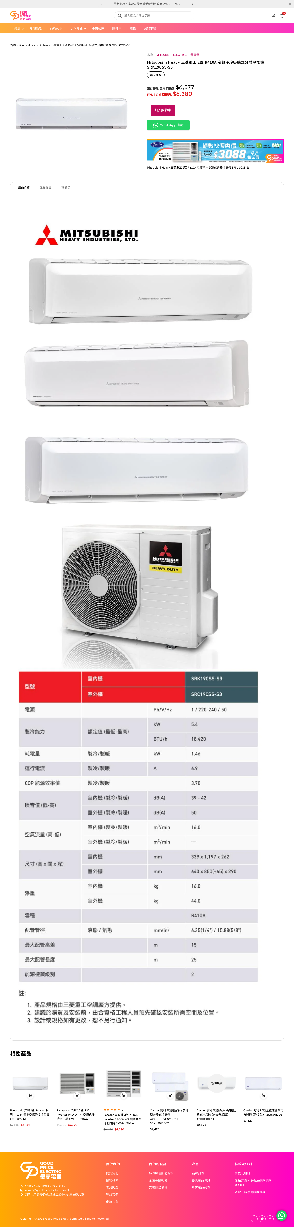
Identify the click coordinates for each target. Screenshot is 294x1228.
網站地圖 (112, 1202)
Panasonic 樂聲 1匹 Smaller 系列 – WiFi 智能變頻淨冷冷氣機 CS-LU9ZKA (29, 1115)
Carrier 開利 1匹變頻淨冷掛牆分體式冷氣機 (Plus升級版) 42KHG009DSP (217, 1115)
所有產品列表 (201, 1188)
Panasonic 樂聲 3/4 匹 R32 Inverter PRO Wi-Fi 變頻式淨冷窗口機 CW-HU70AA (122, 1120)
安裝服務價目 (158, 1188)
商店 (21, 45)
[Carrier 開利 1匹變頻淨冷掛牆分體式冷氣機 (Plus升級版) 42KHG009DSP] (217, 1084)
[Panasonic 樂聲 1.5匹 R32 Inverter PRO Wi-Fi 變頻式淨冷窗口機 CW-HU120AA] (77, 1084)
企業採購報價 (158, 1181)
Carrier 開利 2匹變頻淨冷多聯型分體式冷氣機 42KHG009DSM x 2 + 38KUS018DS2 (169, 1117)
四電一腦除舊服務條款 (250, 1192)
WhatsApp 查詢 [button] (168, 125)
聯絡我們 (112, 1195)
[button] (192, 4)
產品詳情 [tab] (45, 188)
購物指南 (112, 1181)
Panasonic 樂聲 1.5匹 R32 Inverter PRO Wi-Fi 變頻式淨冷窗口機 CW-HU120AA (76, 1115)
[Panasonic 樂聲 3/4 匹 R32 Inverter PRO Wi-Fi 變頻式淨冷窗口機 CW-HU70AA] (124, 1084)
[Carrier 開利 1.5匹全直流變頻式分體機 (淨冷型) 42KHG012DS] (263, 1084)
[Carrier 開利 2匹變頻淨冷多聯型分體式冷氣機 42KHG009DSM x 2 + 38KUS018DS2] (170, 1084)
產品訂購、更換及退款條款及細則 (253, 1183)
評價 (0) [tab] (66, 188)
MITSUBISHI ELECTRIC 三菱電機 (177, 55)
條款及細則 (242, 1174)
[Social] (254, 1219)
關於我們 (112, 1174)
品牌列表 (198, 1174)
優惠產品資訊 (201, 1181)
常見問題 (112, 1188)
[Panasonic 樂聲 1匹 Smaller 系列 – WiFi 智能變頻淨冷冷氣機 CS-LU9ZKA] (30, 1084)
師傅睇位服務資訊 (161, 1174)
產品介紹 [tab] (24, 188)
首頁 (13, 45)
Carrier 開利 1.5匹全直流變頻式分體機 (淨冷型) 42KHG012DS (263, 1113)
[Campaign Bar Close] (286, 4)
